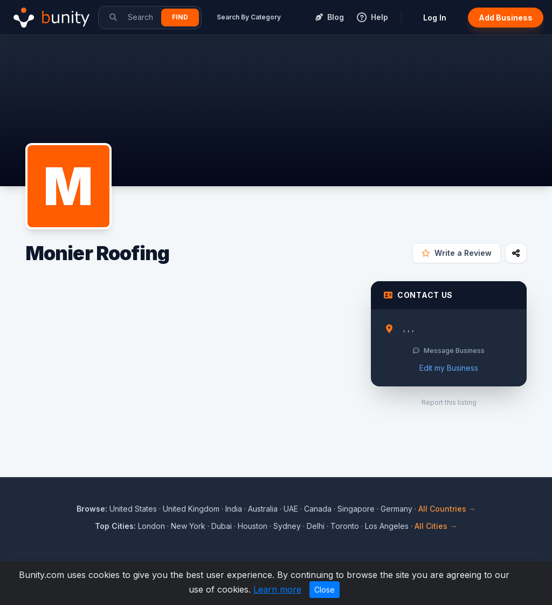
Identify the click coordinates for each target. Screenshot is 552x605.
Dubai (221, 526)
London (151, 526)
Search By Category (249, 17)
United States (133, 508)
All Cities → (436, 526)
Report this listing (449, 402)
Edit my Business (448, 367)
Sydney (287, 526)
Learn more (277, 589)
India (233, 508)
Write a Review (457, 252)
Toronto (344, 526)
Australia (263, 508)
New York (188, 526)
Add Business (506, 17)
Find (180, 17)
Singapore (356, 508)
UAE (291, 508)
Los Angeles (387, 526)
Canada (318, 508)
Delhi (316, 526)
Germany (396, 508)
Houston (252, 526)
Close (324, 589)
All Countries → (447, 508)
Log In (434, 17)
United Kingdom (191, 508)
